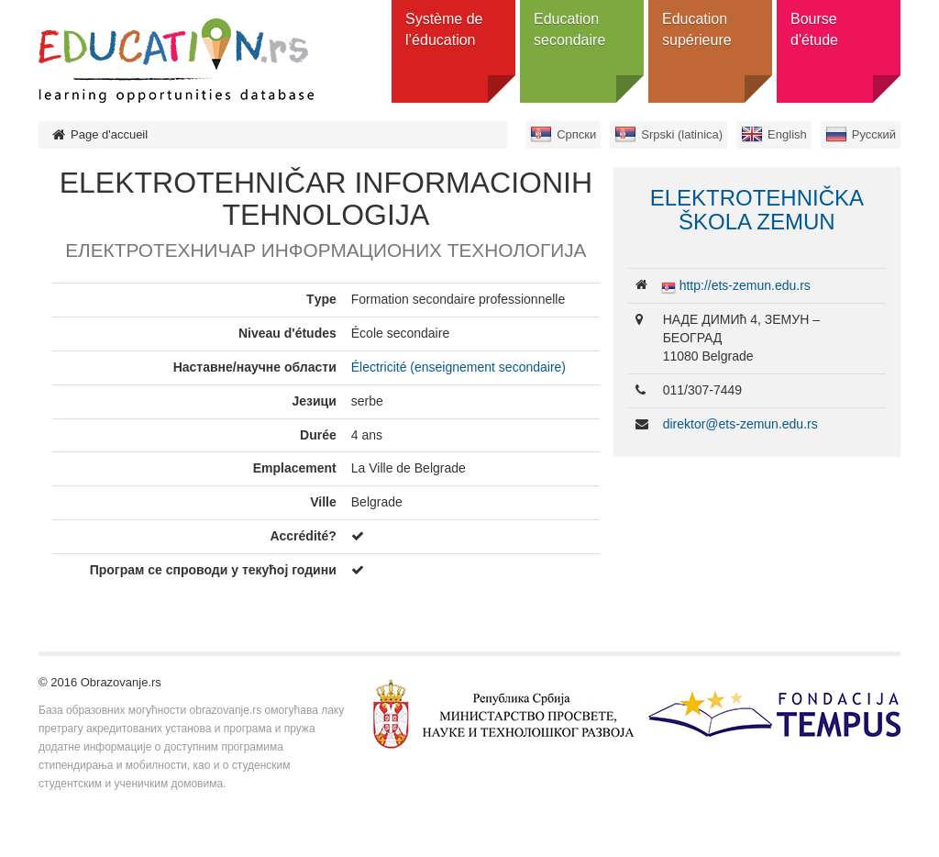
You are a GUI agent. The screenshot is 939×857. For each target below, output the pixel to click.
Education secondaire (569, 29)
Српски (576, 134)
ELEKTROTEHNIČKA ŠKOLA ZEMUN (757, 209)
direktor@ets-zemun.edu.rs (740, 424)
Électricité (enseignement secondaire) (458, 367)
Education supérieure (697, 29)
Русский (874, 134)
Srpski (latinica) (682, 134)
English (787, 134)
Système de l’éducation (443, 29)
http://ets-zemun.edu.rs (745, 285)
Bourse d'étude (814, 29)
